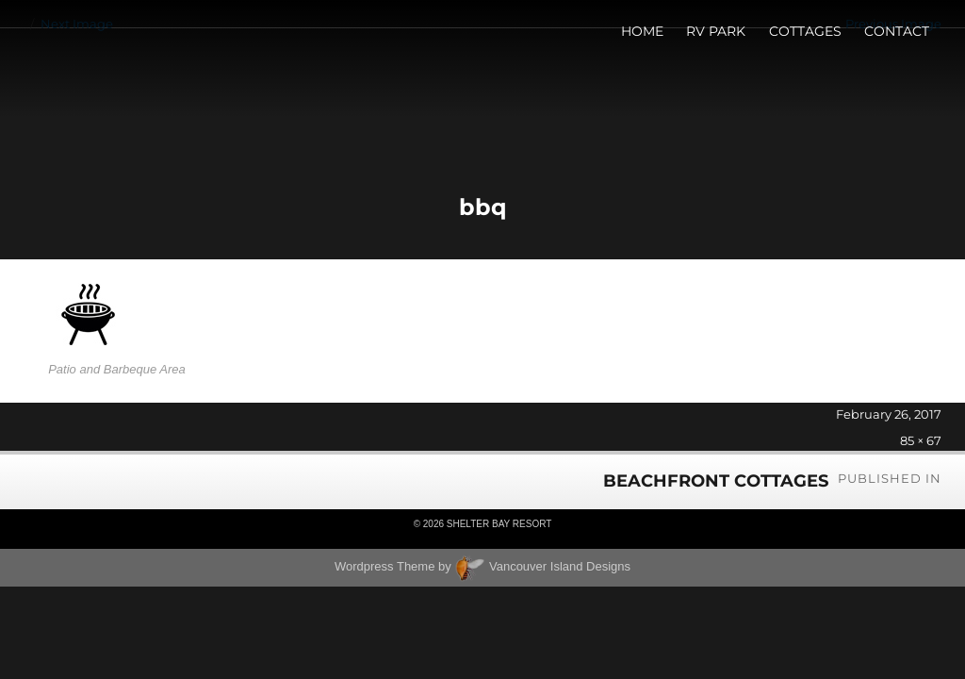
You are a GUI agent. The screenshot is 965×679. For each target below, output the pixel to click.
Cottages (805, 31)
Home (642, 31)
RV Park (715, 31)
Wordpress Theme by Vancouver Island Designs (482, 566)
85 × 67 (920, 440)
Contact (896, 31)
